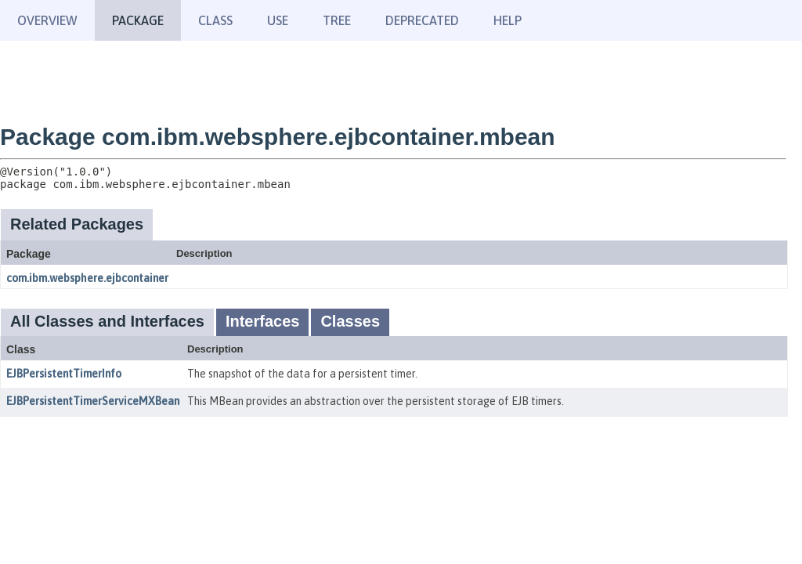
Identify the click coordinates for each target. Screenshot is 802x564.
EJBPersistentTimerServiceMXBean (92, 401)
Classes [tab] (350, 321)
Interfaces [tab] (263, 321)
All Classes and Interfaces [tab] (107, 321)
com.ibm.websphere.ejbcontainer (87, 278)
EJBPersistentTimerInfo (63, 373)
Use (277, 20)
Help (507, 20)
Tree (337, 20)
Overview (47, 20)
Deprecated (422, 20)
